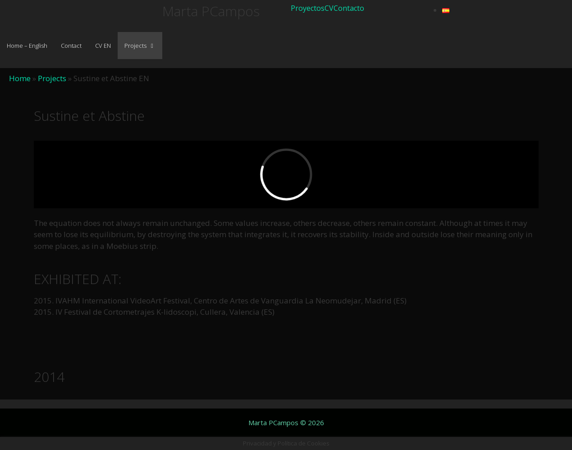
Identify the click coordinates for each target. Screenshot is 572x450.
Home (20, 78)
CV (329, 8)
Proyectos (308, 8)
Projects (143, 45)
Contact (71, 45)
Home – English (27, 45)
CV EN (103, 45)
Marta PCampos (211, 11)
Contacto (349, 8)
